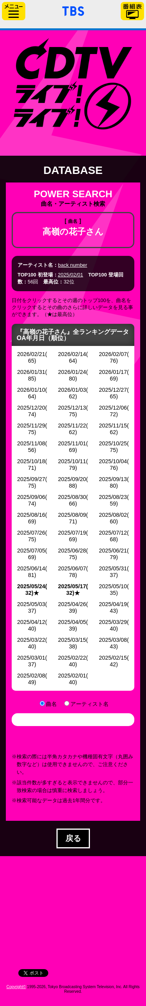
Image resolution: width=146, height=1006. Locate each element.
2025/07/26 (31, 533)
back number (72, 265)
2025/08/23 (113, 497)
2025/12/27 (113, 390)
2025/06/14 (31, 568)
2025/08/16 (31, 515)
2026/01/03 (72, 390)
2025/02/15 (113, 658)
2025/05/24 (31, 586)
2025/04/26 (72, 604)
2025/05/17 (72, 586)
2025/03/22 (31, 640)
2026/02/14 (72, 354)
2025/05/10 (113, 586)
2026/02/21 (31, 354)
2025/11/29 (31, 425)
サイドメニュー (13, 11)
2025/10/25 (113, 443)
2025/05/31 (113, 568)
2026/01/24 (72, 372)
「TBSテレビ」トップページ (73, 10)
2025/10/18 (31, 461)
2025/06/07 (72, 568)
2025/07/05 (31, 550)
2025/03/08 (113, 640)
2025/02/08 (31, 675)
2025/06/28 (72, 550)
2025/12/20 (31, 408)
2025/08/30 (72, 497)
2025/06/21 (113, 550)
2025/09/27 (31, 479)
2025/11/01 (72, 443)
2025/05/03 (31, 604)
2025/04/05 (72, 622)
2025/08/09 (72, 515)
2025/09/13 (113, 479)
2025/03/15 (72, 640)
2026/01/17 (113, 372)
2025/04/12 (31, 622)
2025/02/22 (72, 658)
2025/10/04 (113, 461)
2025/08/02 (113, 515)
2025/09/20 (72, 479)
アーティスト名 (89, 704)
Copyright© (16, 987)
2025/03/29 (113, 622)
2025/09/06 (31, 497)
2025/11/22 (72, 425)
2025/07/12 (113, 533)
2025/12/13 (72, 408)
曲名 (51, 704)
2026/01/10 (31, 390)
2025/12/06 (113, 408)
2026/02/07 (113, 354)
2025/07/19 (72, 533)
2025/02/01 (70, 275)
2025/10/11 (72, 461)
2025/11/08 (31, 443)
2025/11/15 (113, 425)
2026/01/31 (31, 372)
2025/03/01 (31, 658)
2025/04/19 (113, 604)
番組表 (132, 11)
